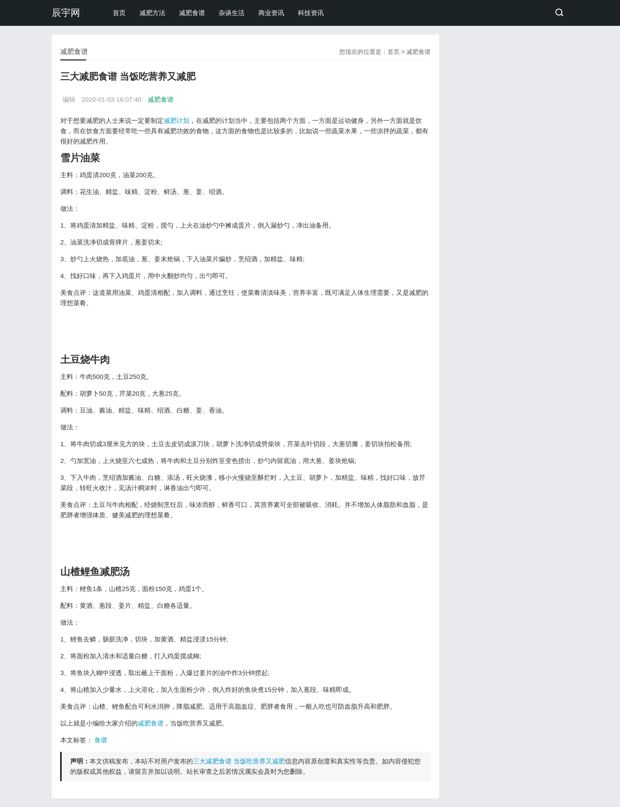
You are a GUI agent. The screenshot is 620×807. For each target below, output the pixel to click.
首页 (119, 12)
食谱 (100, 740)
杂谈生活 (232, 12)
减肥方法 (152, 12)
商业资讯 (271, 12)
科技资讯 (311, 12)
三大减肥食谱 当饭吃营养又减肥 (239, 761)
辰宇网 (66, 12)
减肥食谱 (192, 12)
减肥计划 (176, 120)
